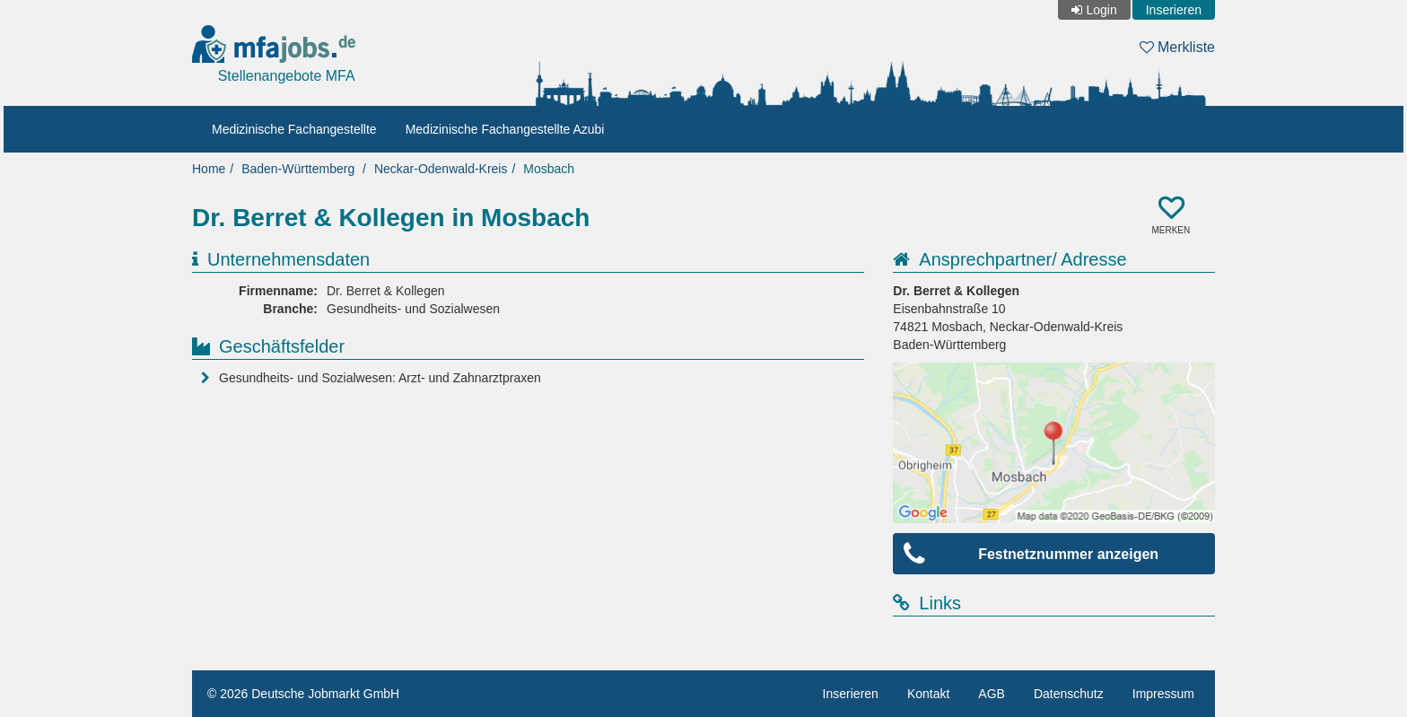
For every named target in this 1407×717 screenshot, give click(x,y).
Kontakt (928, 693)
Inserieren (1174, 10)
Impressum (1163, 693)
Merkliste (1177, 47)
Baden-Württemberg (297, 169)
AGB (991, 693)
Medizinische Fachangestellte (294, 129)
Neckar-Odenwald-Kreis (441, 169)
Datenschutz (1069, 693)
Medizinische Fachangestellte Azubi (505, 129)
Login (1101, 10)
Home (208, 169)
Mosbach (548, 169)
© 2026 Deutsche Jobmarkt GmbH (303, 693)
